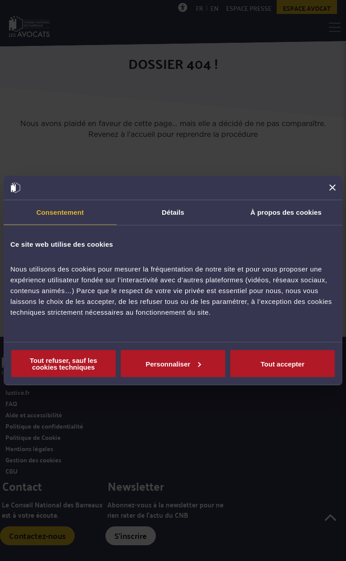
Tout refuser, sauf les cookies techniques (63, 364)
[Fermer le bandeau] (332, 188)
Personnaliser (173, 363)
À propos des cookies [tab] (286, 212)
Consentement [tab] (60, 212)
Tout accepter (283, 363)
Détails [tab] (173, 212)
